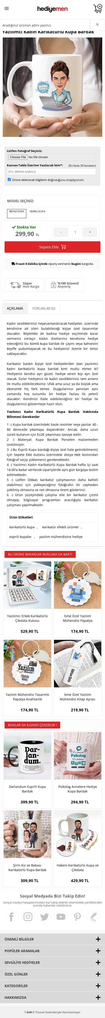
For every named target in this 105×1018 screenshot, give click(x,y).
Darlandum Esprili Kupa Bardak (27, 788)
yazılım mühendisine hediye (61, 536)
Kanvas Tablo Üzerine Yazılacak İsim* (34, 165)
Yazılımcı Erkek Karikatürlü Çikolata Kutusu (27, 618)
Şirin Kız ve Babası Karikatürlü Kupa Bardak (27, 867)
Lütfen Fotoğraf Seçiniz (24, 151)
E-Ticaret (38, 1012)
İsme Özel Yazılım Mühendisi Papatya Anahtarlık (77, 618)
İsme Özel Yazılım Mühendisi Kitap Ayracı (77, 696)
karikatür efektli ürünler (60, 527)
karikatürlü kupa (22, 527)
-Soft (28, 1012)
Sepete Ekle (52, 247)
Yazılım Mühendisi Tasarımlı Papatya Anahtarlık (27, 696)
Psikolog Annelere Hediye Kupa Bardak (77, 788)
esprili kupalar (20, 536)
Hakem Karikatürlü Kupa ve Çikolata (78, 867)
